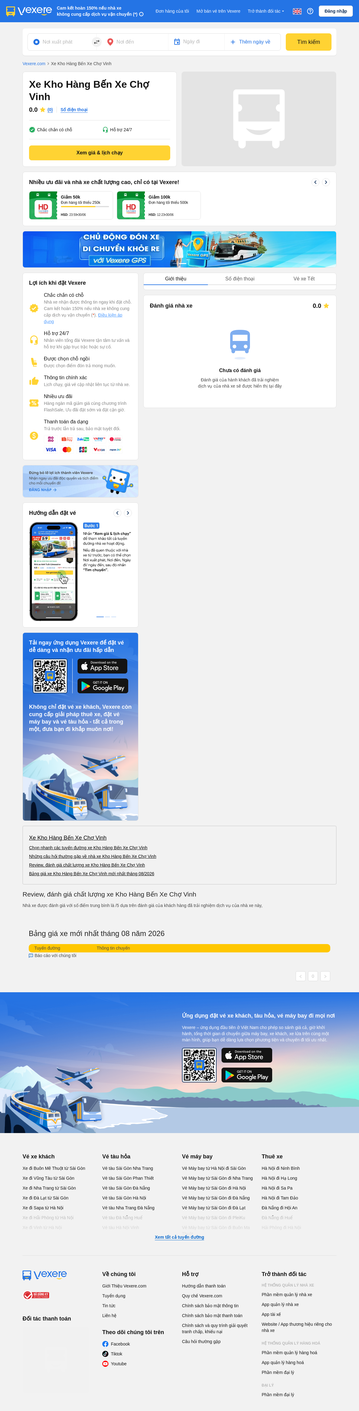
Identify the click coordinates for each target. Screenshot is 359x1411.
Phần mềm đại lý (278, 1279)
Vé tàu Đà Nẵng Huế (122, 1125)
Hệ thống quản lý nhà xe (288, 1193)
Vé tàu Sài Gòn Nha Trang (127, 1075)
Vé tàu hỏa (116, 1064)
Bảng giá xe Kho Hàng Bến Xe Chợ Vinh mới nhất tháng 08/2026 (91, 781)
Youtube (119, 1271)
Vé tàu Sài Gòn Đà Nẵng (126, 1095)
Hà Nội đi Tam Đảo (280, 1105)
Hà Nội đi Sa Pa (277, 1095)
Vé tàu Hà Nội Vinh (120, 1134)
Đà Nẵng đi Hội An (280, 1115)
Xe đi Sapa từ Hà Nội (43, 1115)
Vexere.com (34, 63)
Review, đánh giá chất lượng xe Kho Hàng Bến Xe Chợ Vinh (87, 772)
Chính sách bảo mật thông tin (210, 1213)
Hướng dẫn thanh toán (204, 1193)
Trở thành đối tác (266, 11)
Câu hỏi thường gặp (201, 1248)
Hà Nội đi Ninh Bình (281, 1075)
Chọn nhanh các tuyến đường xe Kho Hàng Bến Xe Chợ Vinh (88, 755)
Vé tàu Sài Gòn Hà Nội (124, 1105)
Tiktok (116, 1261)
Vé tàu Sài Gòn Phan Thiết (128, 1085)
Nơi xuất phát (57, 42)
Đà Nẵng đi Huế (277, 1125)
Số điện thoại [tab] (240, 278)
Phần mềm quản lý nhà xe (287, 1201)
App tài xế (271, 1221)
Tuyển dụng (113, 1203)
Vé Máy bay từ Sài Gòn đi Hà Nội (214, 1095)
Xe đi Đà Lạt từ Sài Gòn (46, 1105)
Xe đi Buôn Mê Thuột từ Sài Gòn (54, 1075)
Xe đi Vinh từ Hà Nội (42, 1134)
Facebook (120, 1251)
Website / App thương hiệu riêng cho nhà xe (297, 1234)
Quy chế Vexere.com (202, 1203)
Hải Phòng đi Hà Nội (281, 1134)
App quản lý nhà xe (280, 1211)
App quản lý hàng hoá (283, 1269)
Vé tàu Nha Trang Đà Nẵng (128, 1115)
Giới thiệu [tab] (175, 278)
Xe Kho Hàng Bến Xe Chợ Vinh (68, 745)
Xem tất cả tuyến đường (179, 1144)
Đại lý (268, 1293)
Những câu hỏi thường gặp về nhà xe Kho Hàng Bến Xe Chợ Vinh (92, 763)
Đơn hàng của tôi (172, 11)
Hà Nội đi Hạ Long (279, 1085)
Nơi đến (125, 42)
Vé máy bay (197, 1064)
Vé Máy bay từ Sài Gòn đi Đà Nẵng (216, 1105)
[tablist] (240, 279)
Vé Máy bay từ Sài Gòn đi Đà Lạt (213, 1115)
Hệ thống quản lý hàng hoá (291, 1251)
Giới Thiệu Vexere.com (124, 1193)
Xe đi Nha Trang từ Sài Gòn (49, 1095)
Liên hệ (109, 1222)
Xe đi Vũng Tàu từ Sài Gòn (48, 1085)
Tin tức (109, 1213)
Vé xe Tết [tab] (304, 278)
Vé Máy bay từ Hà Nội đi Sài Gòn (214, 1075)
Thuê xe (272, 1064)
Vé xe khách (39, 1064)
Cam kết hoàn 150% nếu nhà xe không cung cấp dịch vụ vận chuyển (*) (97, 11)
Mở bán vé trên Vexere (218, 11)
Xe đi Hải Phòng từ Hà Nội (48, 1125)
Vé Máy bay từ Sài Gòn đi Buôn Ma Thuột (216, 1138)
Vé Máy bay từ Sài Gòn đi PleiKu (213, 1125)
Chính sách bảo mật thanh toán (212, 1222)
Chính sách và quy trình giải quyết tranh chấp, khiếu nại (214, 1235)
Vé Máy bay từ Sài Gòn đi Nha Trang (217, 1085)
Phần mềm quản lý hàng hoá (289, 1260)
